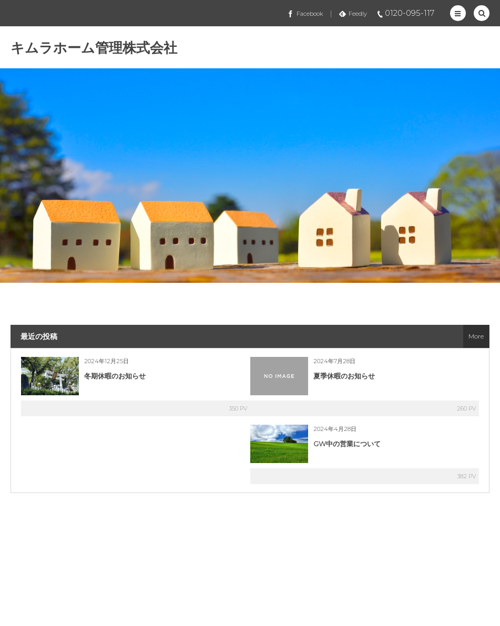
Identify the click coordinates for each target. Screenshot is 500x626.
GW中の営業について (347, 443)
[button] (458, 13)
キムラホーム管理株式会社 (94, 47)
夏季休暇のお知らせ (344, 376)
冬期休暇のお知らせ (115, 376)
